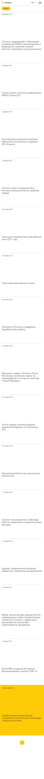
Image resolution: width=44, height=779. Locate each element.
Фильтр (6, 8)
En (32, 3)
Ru (35, 3)
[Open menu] (40, 2)
